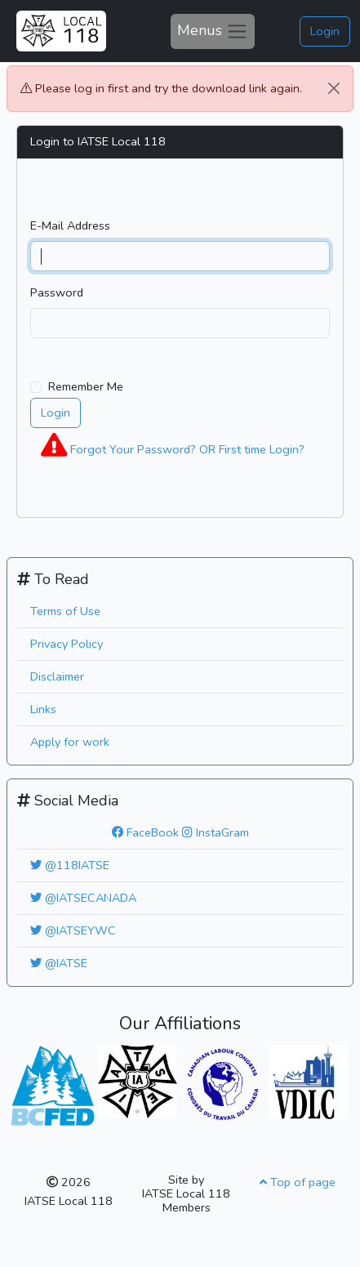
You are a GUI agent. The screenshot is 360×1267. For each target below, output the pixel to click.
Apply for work (69, 742)
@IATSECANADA (83, 898)
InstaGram (215, 832)
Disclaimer (57, 676)
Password (56, 292)
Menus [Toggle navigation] (212, 31)
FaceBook (145, 832)
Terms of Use (65, 611)
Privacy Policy (66, 644)
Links (43, 709)
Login (325, 31)
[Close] (334, 88)
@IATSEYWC (73, 930)
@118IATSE (69, 865)
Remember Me (85, 386)
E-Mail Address (70, 225)
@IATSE (58, 963)
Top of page (298, 1182)
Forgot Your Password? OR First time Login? (172, 445)
